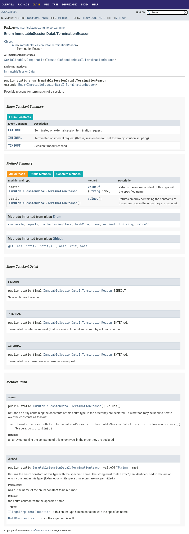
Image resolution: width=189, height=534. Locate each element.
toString (126, 224)
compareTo (16, 224)
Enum (14, 45)
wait (62, 246)
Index (84, 4)
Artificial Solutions (41, 530)
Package (23, 4)
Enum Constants (37, 18)
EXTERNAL (15, 130)
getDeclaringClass (57, 224)
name (96, 224)
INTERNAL (15, 138)
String (95, 191)
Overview (8, 4)
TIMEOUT (14, 145)
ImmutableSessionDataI (19, 71)
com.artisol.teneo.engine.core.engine (40, 27)
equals (32, 224)
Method (63, 18)
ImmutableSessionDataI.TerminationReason (48, 45)
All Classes (9, 11)
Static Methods (41, 174)
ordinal (109, 224)
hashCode (82, 224)
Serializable (14, 60)
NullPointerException (25, 518)
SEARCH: (141, 12)
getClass (15, 246)
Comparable (35, 60)
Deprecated (69, 4)
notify (31, 246)
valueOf (94, 187)
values (93, 199)
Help (95, 4)
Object (8, 41)
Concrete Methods (68, 174)
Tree (55, 4)
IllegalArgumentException (29, 512)
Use (46, 4)
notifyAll (48, 246)
